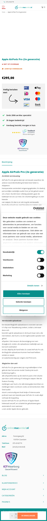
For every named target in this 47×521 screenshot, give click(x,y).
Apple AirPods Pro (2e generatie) (17, 12)
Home (3, 12)
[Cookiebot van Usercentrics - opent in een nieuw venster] (33, 208)
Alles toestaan (23, 294)
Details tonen (33, 286)
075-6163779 (9, 2)
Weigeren (23, 310)
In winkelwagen (28, 516)
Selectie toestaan (23, 302)
